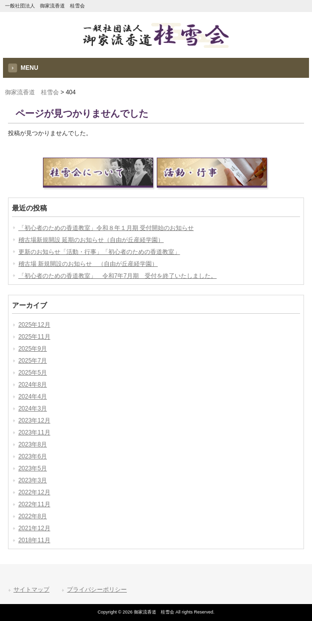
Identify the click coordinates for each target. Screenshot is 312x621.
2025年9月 (32, 348)
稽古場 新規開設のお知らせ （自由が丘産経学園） (88, 263)
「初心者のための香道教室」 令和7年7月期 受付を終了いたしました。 (117, 275)
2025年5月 (32, 372)
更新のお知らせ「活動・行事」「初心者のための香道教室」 (99, 251)
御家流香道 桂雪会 (32, 92)
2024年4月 (32, 396)
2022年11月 (34, 504)
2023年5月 (32, 468)
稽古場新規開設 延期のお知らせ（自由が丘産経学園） (91, 239)
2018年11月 (34, 540)
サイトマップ (31, 589)
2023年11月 (34, 432)
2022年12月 (34, 492)
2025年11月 (34, 336)
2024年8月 (32, 384)
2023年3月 (32, 480)
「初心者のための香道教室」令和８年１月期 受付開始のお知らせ (106, 227)
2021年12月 (34, 528)
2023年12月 (34, 420)
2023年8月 (32, 444)
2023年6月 (32, 456)
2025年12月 (34, 324)
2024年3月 (32, 408)
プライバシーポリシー (97, 589)
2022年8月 (32, 516)
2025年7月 (32, 360)
